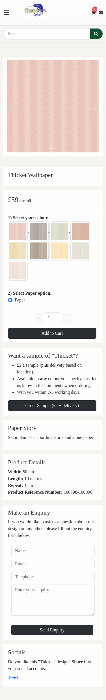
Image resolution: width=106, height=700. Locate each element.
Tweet (13, 677)
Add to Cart (52, 333)
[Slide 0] (53, 148)
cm (30, 485)
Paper (20, 300)
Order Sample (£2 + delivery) (52, 405)
